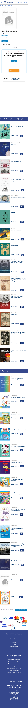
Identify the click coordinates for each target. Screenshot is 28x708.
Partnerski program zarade (14, 666)
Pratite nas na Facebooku (14, 659)
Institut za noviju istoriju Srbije (15, 79)
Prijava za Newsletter (14, 670)
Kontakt (14, 642)
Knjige (1, 5)
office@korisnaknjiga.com (14, 690)
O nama (14, 644)
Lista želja (14, 70)
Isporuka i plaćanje (14, 638)
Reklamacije (14, 640)
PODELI (4, 41)
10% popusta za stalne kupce (14, 664)
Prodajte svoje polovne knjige (14, 672)
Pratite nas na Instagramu (14, 661)
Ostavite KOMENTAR (21, 609)
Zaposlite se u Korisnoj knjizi (14, 668)
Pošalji (14, 61)
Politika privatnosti (14, 646)
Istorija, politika (9, 5)
